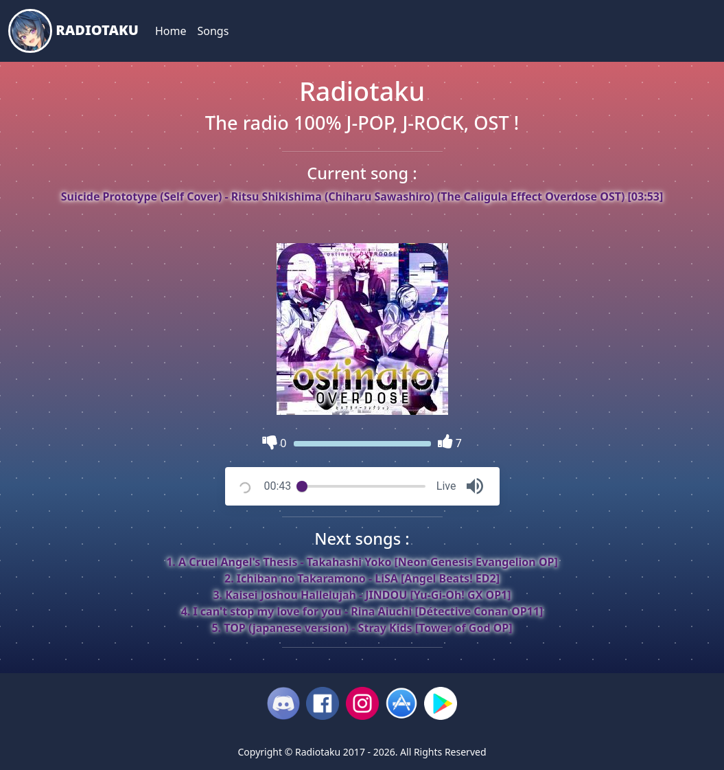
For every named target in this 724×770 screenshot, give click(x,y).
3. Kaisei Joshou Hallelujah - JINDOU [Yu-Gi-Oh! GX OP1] (362, 594)
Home (171, 30)
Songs (213, 30)
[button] (475, 486)
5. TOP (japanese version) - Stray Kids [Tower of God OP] (361, 627)
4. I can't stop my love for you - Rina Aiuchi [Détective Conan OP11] (362, 611)
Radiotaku (73, 31)
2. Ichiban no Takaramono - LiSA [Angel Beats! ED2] (362, 578)
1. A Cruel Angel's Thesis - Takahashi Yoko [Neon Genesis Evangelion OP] (362, 561)
